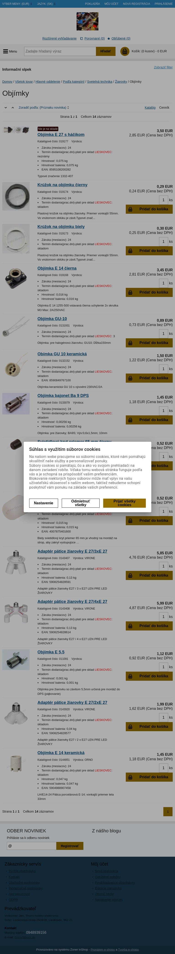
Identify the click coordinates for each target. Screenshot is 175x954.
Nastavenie (43, 503)
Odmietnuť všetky (80, 503)
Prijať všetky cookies (124, 503)
